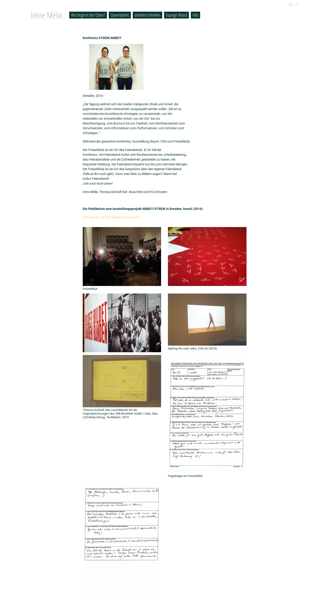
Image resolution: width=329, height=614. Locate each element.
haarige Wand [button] (176, 15)
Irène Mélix (46, 15)
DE (296, 4)
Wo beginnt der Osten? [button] (88, 15)
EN (290, 4)
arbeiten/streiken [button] (147, 15)
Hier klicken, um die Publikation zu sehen (111, 217)
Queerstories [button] (120, 15)
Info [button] (195, 15)
